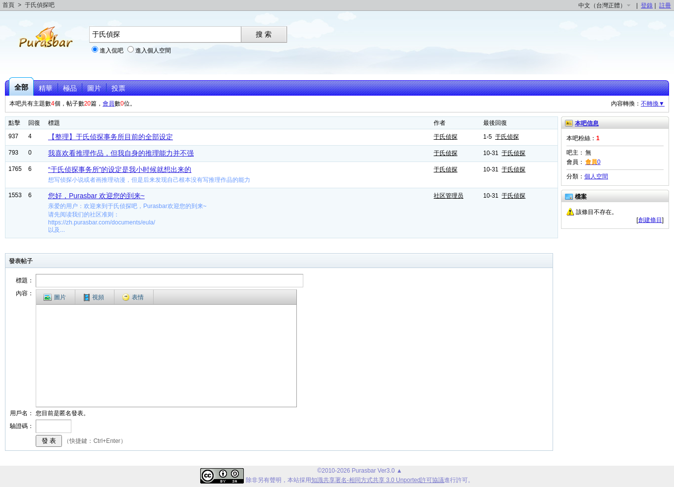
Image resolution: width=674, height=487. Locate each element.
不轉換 (653, 103)
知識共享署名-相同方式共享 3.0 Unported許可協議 (378, 480)
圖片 (94, 88)
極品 (70, 88)
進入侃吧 (111, 50)
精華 (46, 88)
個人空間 (596, 176)
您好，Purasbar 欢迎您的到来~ (96, 196)
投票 (118, 88)
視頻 (94, 297)
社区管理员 (448, 195)
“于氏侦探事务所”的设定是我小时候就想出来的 (119, 169)
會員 (108, 103)
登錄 (647, 5)
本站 (293, 480)
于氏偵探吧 (40, 4)
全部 (21, 87)
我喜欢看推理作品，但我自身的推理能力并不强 (121, 153)
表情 (133, 297)
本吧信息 (587, 123)
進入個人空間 (153, 50)
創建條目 (650, 219)
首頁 (8, 4)
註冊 (665, 5)
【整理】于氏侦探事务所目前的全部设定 (110, 137)
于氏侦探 (445, 136)
